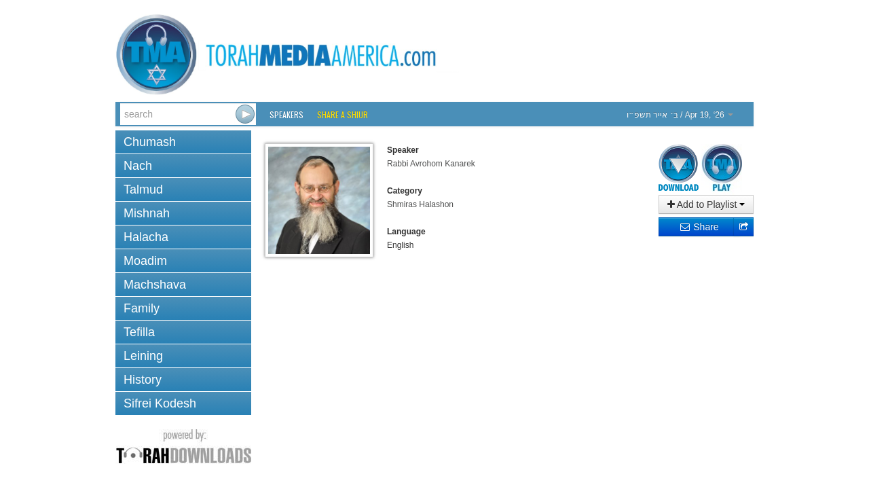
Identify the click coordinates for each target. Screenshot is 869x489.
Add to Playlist (706, 204)
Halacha (146, 237)
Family (142, 308)
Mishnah (147, 213)
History (143, 379)
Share (699, 226)
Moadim (145, 261)
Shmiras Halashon (420, 204)
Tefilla (139, 332)
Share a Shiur (342, 114)
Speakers (286, 114)
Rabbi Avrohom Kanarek (431, 163)
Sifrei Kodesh (160, 403)
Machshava (155, 284)
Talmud (143, 189)
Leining (143, 356)
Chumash (150, 142)
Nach (138, 166)
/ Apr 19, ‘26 (680, 115)
